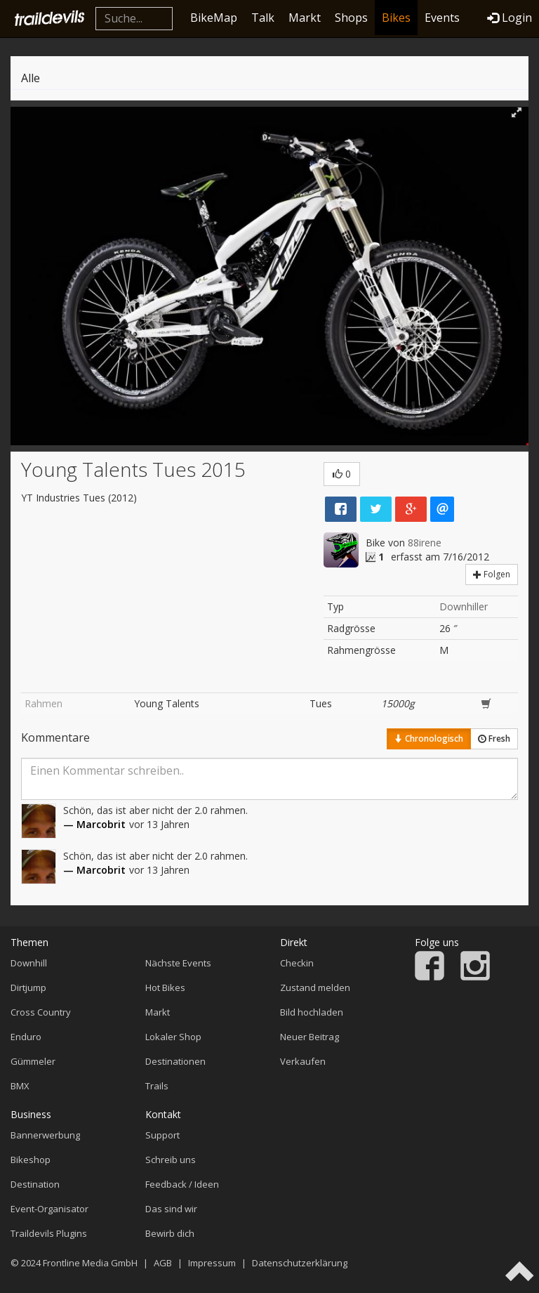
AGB (163, 1262)
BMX (20, 1085)
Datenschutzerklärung (299, 1262)
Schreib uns (170, 1159)
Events (442, 17)
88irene (424, 542)
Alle (30, 78)
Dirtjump (28, 987)
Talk (262, 17)
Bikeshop (31, 1159)
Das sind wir (171, 1208)
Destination (35, 1184)
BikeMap (213, 17)
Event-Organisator (49, 1208)
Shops (351, 17)
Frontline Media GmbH (90, 1262)
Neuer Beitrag (309, 1036)
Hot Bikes (165, 987)
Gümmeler (33, 1061)
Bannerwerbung (45, 1135)
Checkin (297, 963)
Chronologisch (428, 738)
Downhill (29, 963)
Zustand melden (315, 987)
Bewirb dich (169, 1233)
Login (509, 17)
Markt (304, 17)
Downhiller (463, 606)
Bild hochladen (311, 1012)
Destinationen (175, 1061)
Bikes (396, 17)
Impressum (212, 1262)
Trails (156, 1085)
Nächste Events (178, 963)
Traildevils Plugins (49, 1233)
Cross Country (41, 1012)
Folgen (491, 574)
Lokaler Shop (173, 1036)
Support (162, 1135)
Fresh (494, 738)
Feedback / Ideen (182, 1184)
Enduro (26, 1036)
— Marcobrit (94, 824)
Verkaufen (303, 1061)
